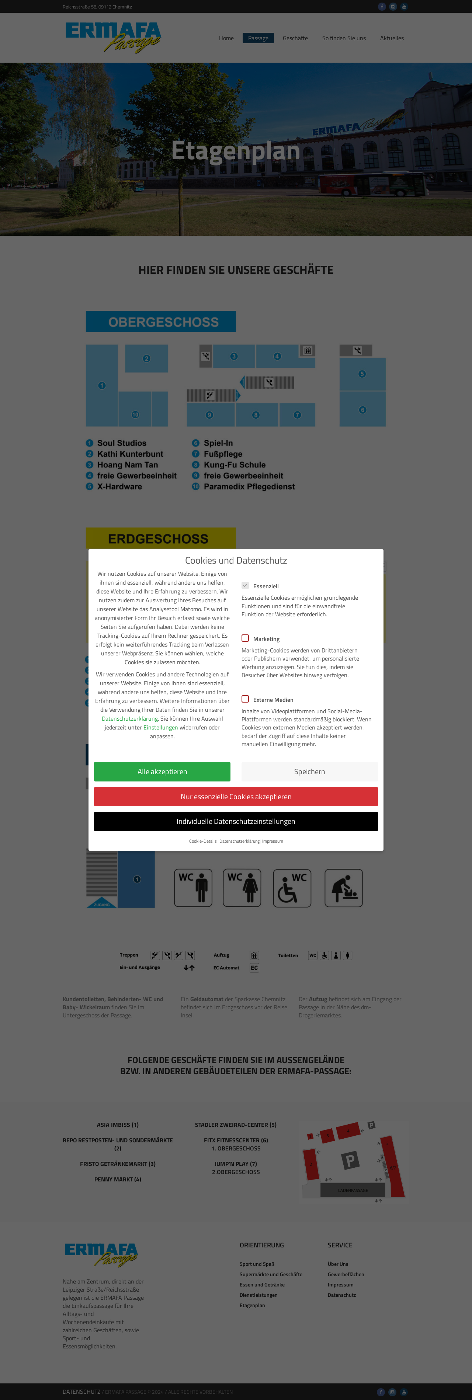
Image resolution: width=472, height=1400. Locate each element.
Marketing (263, 628)
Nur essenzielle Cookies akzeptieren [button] (236, 786)
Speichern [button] (309, 761)
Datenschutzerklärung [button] (239, 831)
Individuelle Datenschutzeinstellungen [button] (236, 811)
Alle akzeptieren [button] (162, 761)
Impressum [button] (272, 831)
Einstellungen (160, 717)
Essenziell (263, 576)
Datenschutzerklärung (130, 708)
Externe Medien (270, 689)
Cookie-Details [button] (203, 831)
